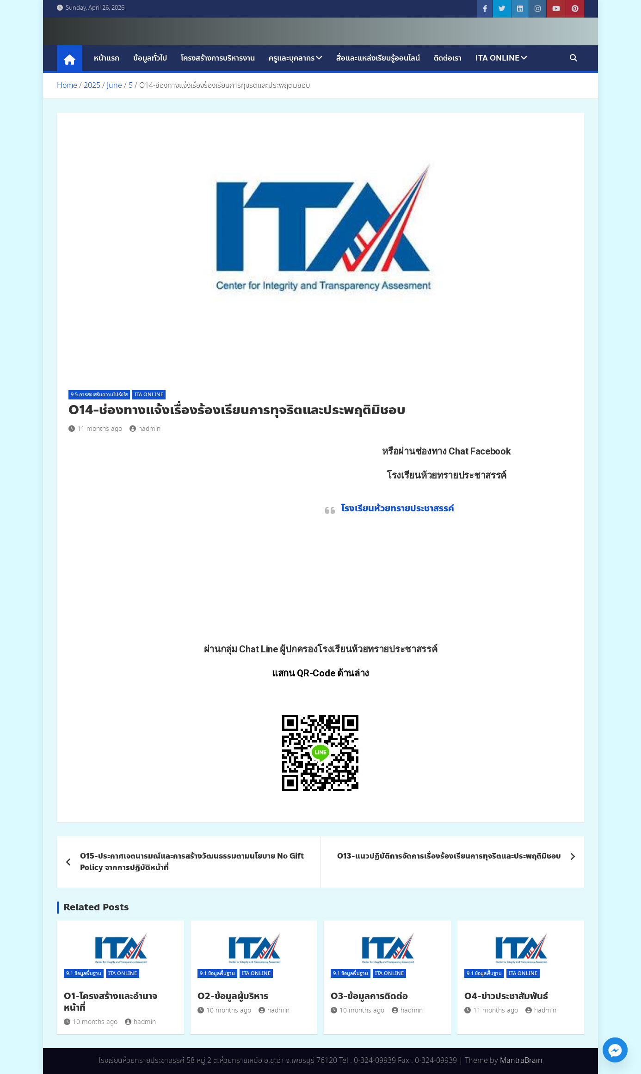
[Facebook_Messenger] (615, 1049)
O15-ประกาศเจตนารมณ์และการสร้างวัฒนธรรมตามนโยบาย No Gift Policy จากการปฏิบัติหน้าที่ (192, 862)
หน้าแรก (106, 58)
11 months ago (95, 429)
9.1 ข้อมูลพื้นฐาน (83, 973)
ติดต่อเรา (448, 58)
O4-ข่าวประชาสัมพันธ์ (506, 996)
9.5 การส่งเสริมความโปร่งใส (99, 395)
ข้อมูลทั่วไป (150, 58)
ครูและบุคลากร (291, 58)
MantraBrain (521, 1061)
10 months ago (90, 1022)
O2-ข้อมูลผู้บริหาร (232, 996)
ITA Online (497, 58)
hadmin (144, 429)
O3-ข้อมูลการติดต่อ (369, 996)
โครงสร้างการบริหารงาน (218, 58)
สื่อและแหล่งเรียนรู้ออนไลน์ (378, 58)
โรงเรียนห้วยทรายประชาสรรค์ (397, 508)
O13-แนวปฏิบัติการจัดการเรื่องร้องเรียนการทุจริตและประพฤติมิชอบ (449, 856)
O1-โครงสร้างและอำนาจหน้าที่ (110, 1001)
